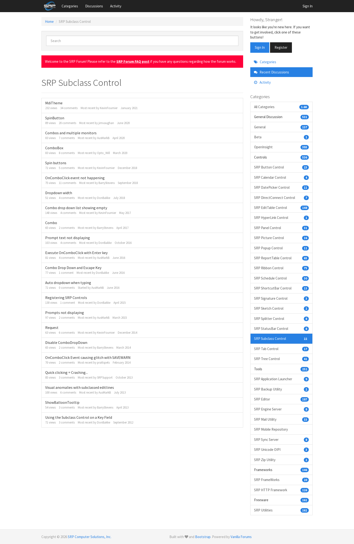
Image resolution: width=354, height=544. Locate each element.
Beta (281, 137)
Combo (51, 222)
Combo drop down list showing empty (76, 207)
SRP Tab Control (281, 348)
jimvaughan (106, 123)
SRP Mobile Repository (271, 429)
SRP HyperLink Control (281, 217)
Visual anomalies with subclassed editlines (79, 387)
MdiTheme (54, 103)
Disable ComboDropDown (66, 342)
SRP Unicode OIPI (281, 449)
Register (281, 47)
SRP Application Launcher (281, 378)
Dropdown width (58, 192)
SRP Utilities (281, 510)
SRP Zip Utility (281, 459)
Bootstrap (203, 536)
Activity (115, 6)
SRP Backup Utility (281, 389)
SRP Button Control (281, 167)
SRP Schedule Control (281, 278)
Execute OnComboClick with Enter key (76, 252)
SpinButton (54, 118)
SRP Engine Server (281, 409)
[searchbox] (142, 41)
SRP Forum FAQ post (132, 61)
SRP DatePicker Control (281, 187)
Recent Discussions (271, 72)
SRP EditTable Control (281, 207)
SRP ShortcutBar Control (281, 288)
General (281, 127)
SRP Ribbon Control (281, 267)
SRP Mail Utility (281, 419)
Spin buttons (55, 162)
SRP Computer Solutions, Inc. (89, 536)
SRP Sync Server (281, 439)
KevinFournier (109, 108)
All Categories (281, 106)
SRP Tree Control (281, 358)
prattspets (103, 363)
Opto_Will (103, 153)
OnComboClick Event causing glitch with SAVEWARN (88, 357)
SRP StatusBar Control (281, 328)
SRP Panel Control (281, 227)
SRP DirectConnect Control (281, 197)
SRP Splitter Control (281, 318)
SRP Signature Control (281, 298)
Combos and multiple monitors (71, 132)
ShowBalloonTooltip (62, 402)
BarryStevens (106, 183)
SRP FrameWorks (281, 479)
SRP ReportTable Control (281, 257)
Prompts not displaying (64, 312)
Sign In (308, 6)
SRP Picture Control (281, 237)
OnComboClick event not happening (75, 177)
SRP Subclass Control (281, 338)
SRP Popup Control (281, 248)
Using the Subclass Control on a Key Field (78, 417)
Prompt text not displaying (67, 237)
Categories (70, 6)
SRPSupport (105, 378)
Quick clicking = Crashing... (66, 372)
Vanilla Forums (241, 536)
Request (52, 327)
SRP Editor (281, 399)
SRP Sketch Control (281, 308)
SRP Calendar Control (281, 177)
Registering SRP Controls (66, 297)
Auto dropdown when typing (68, 282)
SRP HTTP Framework (281, 489)
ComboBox (54, 147)
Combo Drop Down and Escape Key (73, 267)
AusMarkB (103, 138)
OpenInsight (281, 146)
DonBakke (103, 198)
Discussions (94, 6)
